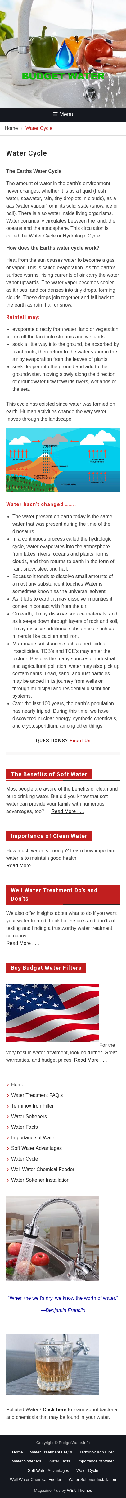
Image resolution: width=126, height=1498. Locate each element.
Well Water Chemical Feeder (42, 1169)
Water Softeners (29, 1116)
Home (18, 1084)
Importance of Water (33, 1137)
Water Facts (24, 1127)
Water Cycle (24, 1158)
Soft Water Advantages (36, 1148)
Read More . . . (67, 811)
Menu (63, 114)
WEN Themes (79, 1490)
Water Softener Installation (40, 1180)
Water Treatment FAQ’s (37, 1095)
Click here (54, 1409)
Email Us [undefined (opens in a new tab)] (80, 741)
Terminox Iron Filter (32, 1105)
